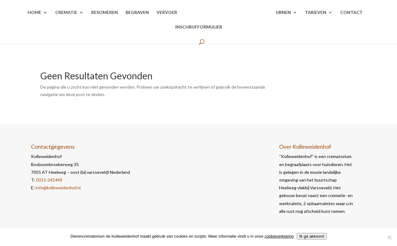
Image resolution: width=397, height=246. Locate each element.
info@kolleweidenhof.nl (58, 187)
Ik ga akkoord (311, 236)
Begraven (137, 12)
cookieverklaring (279, 236)
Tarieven (315, 12)
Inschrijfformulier (198, 27)
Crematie (66, 12)
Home (34, 12)
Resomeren (104, 12)
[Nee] (389, 237)
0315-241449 (49, 179)
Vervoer (167, 12)
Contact (351, 12)
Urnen (283, 12)
